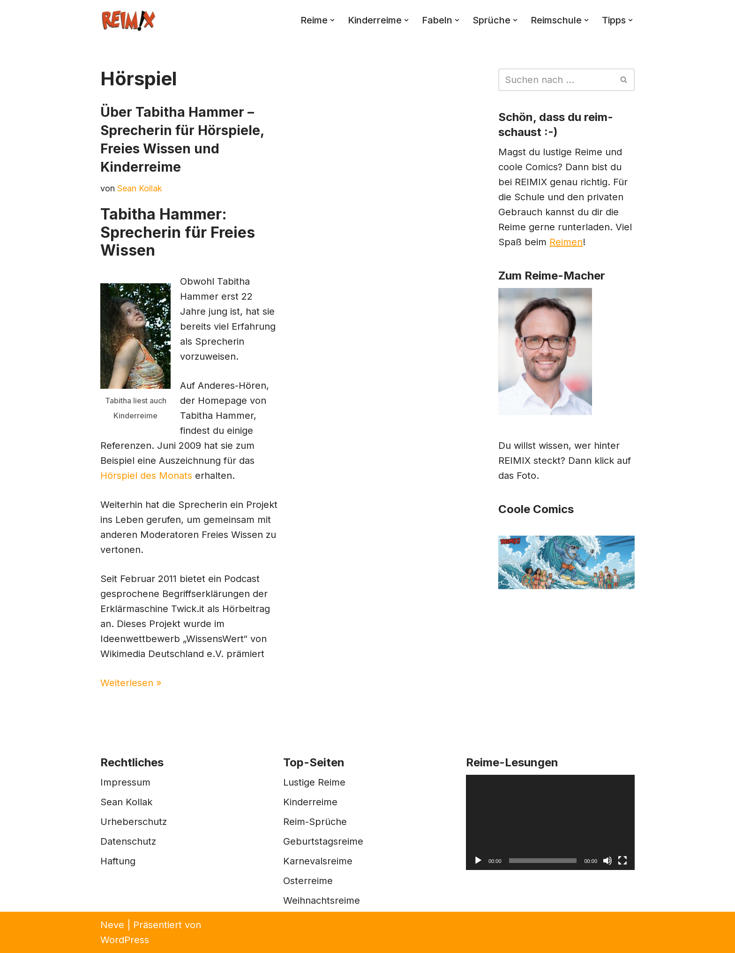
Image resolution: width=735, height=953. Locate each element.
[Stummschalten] (607, 860)
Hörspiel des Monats (146, 475)
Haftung (117, 861)
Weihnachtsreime (321, 900)
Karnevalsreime (317, 861)
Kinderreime (310, 802)
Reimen (566, 242)
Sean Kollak (139, 188)
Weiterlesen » (131, 682)
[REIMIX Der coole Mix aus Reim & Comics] (128, 20)
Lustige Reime (314, 782)
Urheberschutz (133, 821)
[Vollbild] (622, 860)
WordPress (124, 939)
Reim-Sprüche (315, 821)
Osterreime (308, 880)
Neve (112, 924)
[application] (550, 822)
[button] (332, 20)
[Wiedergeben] (478, 860)
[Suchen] (556, 79)
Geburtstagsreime (323, 841)
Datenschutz (128, 841)
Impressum (125, 782)
